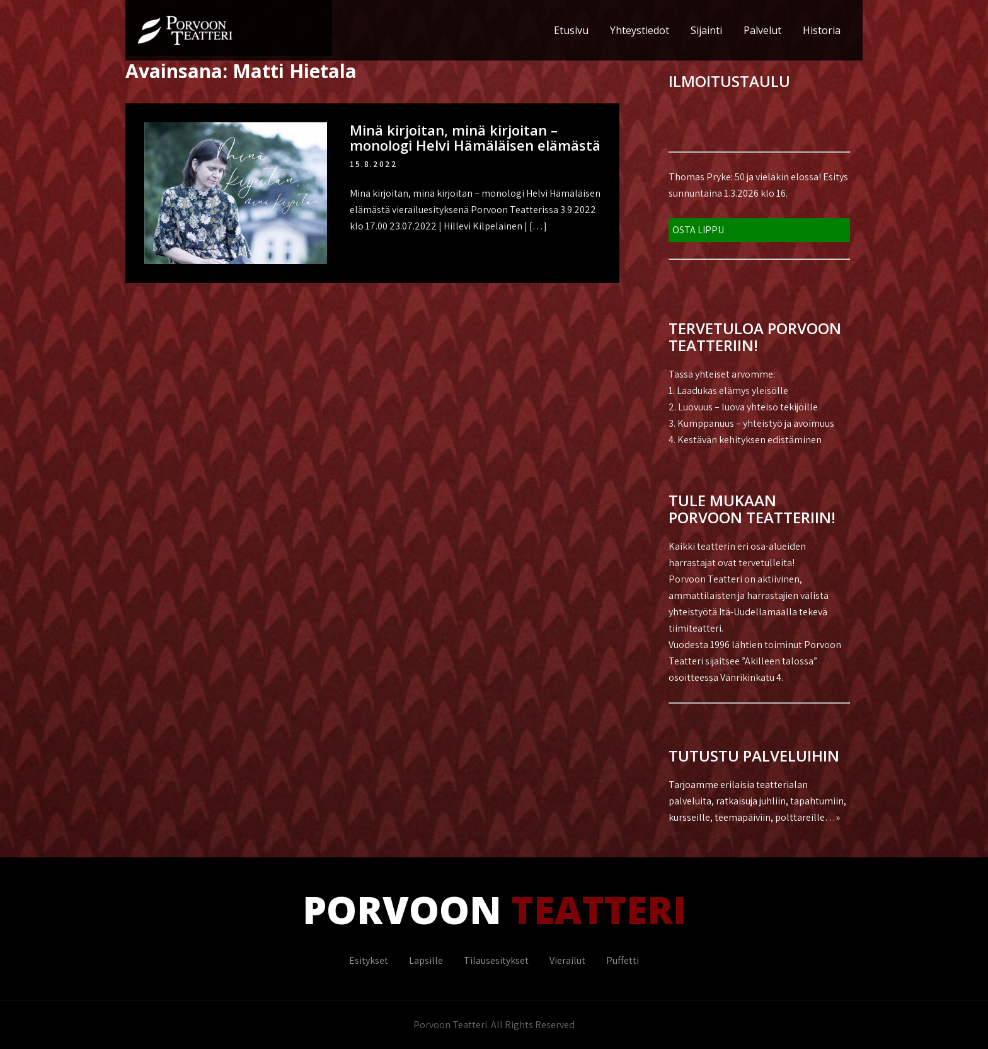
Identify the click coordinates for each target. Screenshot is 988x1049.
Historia (822, 30)
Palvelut (762, 30)
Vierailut (567, 960)
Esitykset (368, 960)
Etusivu (571, 30)
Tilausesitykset (496, 960)
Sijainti (706, 30)
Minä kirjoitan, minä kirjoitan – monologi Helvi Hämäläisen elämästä (475, 137)
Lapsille (426, 960)
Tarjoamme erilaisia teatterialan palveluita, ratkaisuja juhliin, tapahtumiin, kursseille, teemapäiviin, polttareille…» (757, 801)
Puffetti (622, 960)
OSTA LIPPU (698, 229)
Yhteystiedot (639, 30)
